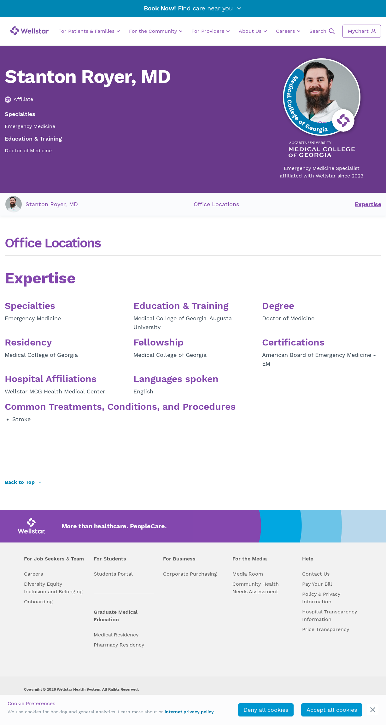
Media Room (247, 574)
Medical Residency (116, 635)
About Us (253, 31)
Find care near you (193, 8)
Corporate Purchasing (190, 574)
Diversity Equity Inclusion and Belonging (53, 587)
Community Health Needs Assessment (255, 587)
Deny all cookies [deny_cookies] (265, 709)
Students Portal (113, 574)
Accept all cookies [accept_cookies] (332, 709)
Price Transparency (325, 629)
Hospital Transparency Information (329, 615)
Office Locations (216, 204)
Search (322, 31)
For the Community (155, 31)
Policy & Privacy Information (321, 598)
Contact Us (316, 574)
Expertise (368, 204)
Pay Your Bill (317, 584)
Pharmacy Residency (119, 645)
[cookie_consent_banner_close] (372, 709)
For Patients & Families (89, 31)
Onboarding (38, 602)
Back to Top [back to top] (23, 482)
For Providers (210, 31)
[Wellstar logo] (29, 30)
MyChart (362, 31)
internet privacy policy (189, 711)
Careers (288, 31)
